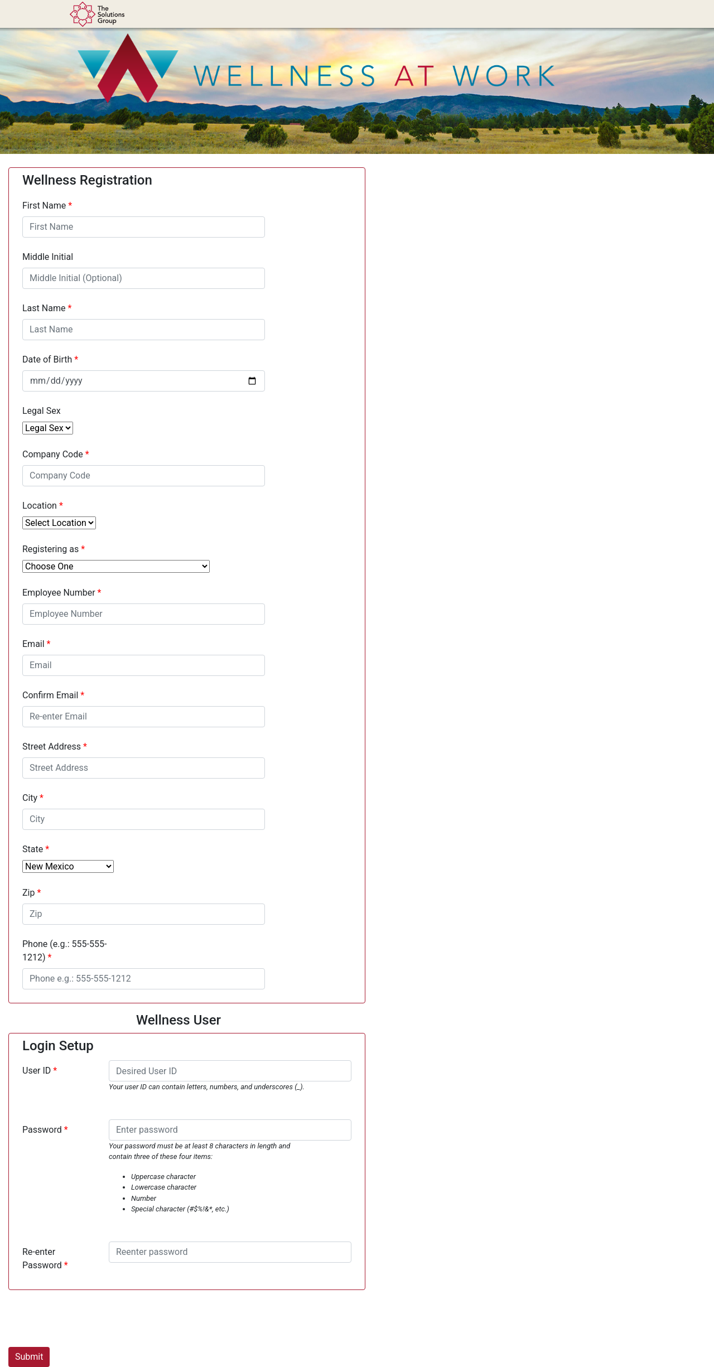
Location (39, 505)
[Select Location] (59, 522)
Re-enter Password (42, 1259)
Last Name (43, 308)
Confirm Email (50, 695)
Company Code (52, 454)
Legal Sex (41, 410)
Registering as (51, 549)
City (29, 798)
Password (42, 1129)
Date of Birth (47, 359)
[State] (68, 866)
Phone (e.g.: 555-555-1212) (64, 951)
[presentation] (93, 1320)
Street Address (51, 746)
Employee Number (58, 592)
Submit (29, 1356)
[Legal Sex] (47, 428)
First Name (44, 205)
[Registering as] (116, 566)
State (32, 849)
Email (33, 644)
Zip (28, 892)
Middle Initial (47, 257)
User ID (36, 1070)
